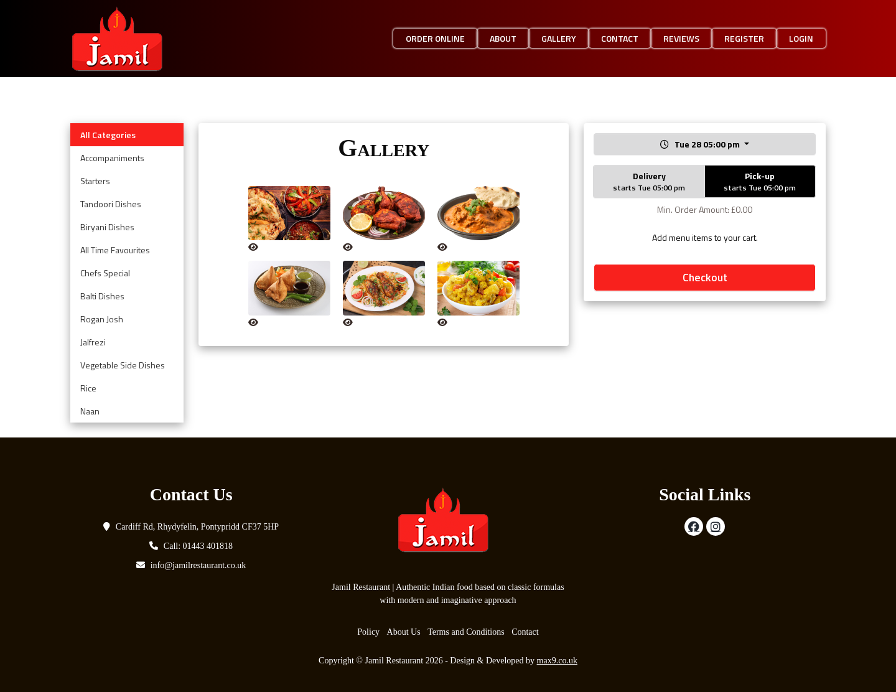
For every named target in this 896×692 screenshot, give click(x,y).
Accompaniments (112, 157)
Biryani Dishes (107, 226)
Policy (368, 632)
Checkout (705, 277)
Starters (95, 180)
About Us (404, 632)
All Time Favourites (115, 249)
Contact (619, 38)
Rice (88, 388)
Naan (90, 411)
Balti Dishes (102, 295)
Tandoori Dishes (110, 203)
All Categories (108, 134)
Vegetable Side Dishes (122, 365)
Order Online (435, 38)
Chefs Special (105, 272)
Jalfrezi (93, 341)
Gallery (558, 38)
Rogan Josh (101, 318)
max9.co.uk (557, 660)
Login (801, 38)
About (503, 38)
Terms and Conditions (465, 632)
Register (744, 38)
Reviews (681, 38)
